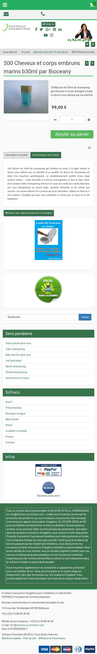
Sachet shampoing (16, 372)
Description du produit (17, 155)
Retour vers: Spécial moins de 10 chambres (29, 213)
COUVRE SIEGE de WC (74, 521)
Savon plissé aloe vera (18, 343)
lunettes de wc (25, 571)
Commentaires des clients (45, 155)
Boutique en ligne (15, 413)
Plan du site (29, 638)
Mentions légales (11, 638)
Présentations (14, 407)
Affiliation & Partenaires (51, 638)
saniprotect (80, 578)
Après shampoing (16, 366)
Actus (9, 425)
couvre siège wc (72, 571)
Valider (85, 317)
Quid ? (9, 402)
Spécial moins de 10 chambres (50, 52)
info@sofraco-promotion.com (27, 514)
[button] (87, 44)
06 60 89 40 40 (59, 510)
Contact (10, 442)
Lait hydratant (14, 360)
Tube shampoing (15, 349)
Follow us (48, 24)
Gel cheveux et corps (17, 378)
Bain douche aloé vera (18, 354)
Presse (10, 436)
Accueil (26, 52)
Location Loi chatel (16, 430)
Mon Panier (12, 419)
